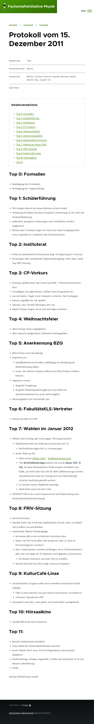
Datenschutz (27, 713)
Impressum (14, 713)
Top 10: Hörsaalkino (26, 157)
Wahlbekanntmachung (59, 458)
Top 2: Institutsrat (25, 122)
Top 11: (19, 162)
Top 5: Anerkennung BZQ (29, 135)
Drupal (25, 705)
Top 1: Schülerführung (27, 118)
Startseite (13, 25)
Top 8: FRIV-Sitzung (26, 148)
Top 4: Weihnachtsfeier (28, 131)
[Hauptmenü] (86, 11)
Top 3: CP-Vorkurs (25, 127)
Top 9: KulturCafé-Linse (28, 153)
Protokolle (43, 25)
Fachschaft (28, 25)
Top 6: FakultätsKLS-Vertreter (31, 140)
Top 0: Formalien (25, 113)
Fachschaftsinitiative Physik (31, 6)
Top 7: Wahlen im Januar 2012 (31, 144)
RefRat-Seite (39, 458)
